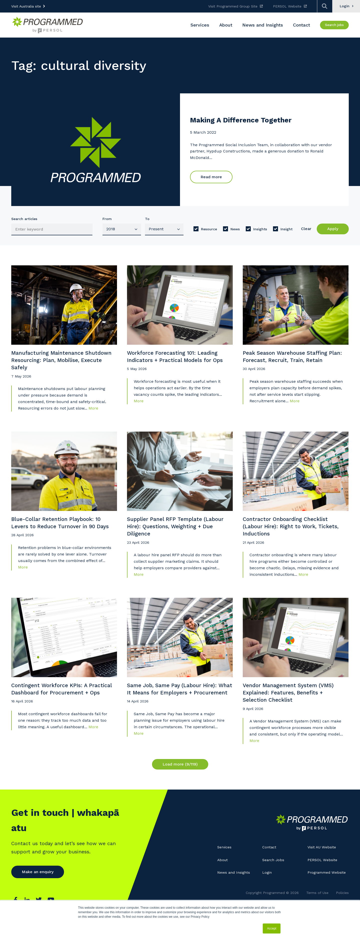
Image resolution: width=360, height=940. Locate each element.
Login (267, 891)
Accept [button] (271, 928)
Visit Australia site (26, 6)
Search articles (24, 219)
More (93, 414)
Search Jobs (274, 878)
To (147, 219)
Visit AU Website (323, 865)
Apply (332, 228)
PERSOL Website (287, 6)
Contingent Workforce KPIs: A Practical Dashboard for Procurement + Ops (54, 710)
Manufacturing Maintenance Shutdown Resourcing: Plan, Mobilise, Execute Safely (52, 365)
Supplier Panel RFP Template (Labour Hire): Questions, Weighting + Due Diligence (179, 537)
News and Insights (234, 891)
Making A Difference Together (250, 120)
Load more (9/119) (180, 784)
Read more (211, 177)
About (223, 878)
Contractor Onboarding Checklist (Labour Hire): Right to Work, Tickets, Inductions (291, 537)
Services (225, 865)
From (107, 219)
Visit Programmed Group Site (233, 6)
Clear (306, 228)
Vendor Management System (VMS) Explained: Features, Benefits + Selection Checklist (295, 710)
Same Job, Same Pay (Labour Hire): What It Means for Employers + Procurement (178, 710)
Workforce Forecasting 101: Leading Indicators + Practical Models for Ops (178, 365)
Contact (269, 865)
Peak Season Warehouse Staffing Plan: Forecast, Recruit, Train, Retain (291, 365)
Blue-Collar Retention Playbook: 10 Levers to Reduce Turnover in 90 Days (62, 537)
